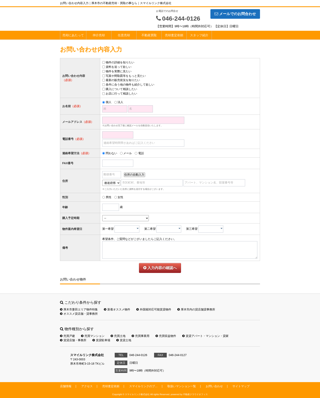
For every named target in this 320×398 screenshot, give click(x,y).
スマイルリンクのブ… (143, 386)
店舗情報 (65, 386)
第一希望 (108, 228)
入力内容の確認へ (160, 268)
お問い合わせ (214, 386)
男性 (108, 197)
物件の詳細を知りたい (120, 62)
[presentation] (137, 228)
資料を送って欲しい (118, 66)
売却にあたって (73, 35)
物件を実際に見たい (118, 71)
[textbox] (128, 229)
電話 (141, 153)
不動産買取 (149, 35)
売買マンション (92, 336)
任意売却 (124, 35)
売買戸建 (67, 336)
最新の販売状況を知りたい (123, 80)
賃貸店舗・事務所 (73, 340)
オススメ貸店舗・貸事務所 (79, 313)
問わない (111, 153)
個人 (108, 102)
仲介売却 (99, 35)
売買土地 (118, 336)
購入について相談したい (121, 89)
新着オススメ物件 (117, 309)
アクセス (87, 386)
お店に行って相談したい (121, 93)
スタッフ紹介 (199, 35)
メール (127, 153)
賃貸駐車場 (101, 340)
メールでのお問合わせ (235, 14)
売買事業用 (140, 336)
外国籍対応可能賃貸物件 (153, 309)
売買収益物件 (166, 336)
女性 (120, 197)
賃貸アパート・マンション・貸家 (205, 336)
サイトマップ (241, 386)
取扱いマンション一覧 (181, 386)
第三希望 (192, 228)
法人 (120, 102)
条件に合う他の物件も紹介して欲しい (130, 84)
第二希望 (150, 228)
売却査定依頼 (174, 35)
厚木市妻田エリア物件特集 (79, 309)
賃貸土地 (123, 340)
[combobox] (126, 229)
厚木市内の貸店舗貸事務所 (196, 309)
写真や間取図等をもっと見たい (126, 75)
